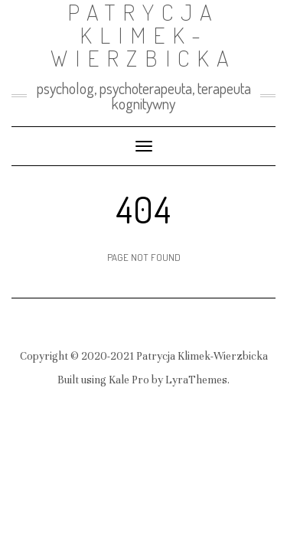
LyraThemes (196, 379)
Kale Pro (129, 379)
